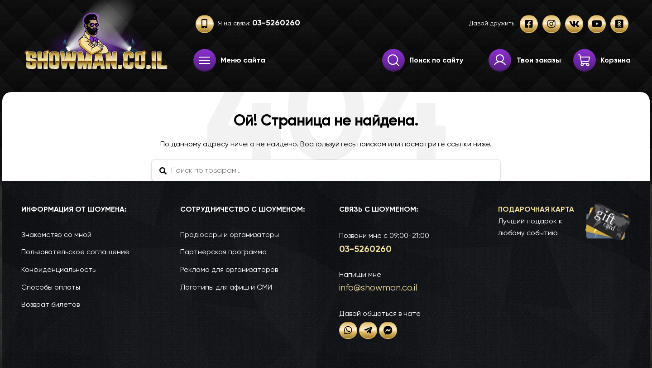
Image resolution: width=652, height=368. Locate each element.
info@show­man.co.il (378, 287)
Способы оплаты (50, 287)
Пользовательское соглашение (75, 251)
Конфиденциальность (58, 269)
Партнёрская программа (223, 251)
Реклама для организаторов (229, 269)
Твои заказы (539, 60)
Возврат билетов (50, 304)
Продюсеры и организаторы (229, 234)
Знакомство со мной (56, 234)
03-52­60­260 (365, 248)
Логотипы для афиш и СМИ (226, 287)
